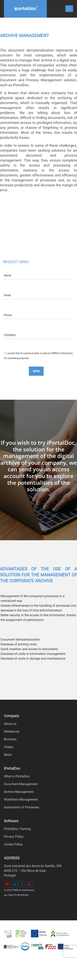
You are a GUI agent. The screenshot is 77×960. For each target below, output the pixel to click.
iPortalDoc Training (17, 829)
